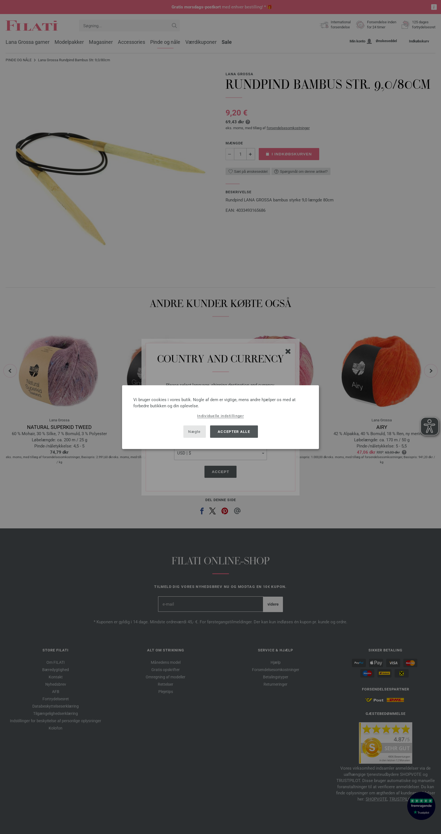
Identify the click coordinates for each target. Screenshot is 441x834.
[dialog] (220, 417)
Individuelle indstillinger (220, 415)
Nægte (194, 432)
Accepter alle (234, 432)
